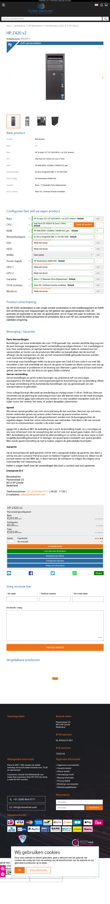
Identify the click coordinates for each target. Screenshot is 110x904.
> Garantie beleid (63, 768)
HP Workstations (35, 26)
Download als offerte (55, 556)
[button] (101, 47)
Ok (19, 870)
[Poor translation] (10, 872)
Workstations (20, 26)
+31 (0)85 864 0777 (22, 799)
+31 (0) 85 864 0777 (37, 491)
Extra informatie (38, 870)
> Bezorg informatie (65, 777)
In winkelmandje (55, 546)
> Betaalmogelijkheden (66, 787)
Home (9, 26)
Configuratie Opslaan (55, 561)
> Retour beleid (62, 771)
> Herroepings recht (65, 774)
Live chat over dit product (55, 551)
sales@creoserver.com (33, 494)
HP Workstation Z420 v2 (55, 26)
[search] (105, 19)
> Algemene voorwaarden (67, 765)
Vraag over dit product (55, 565)
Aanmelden (94, 807)
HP (36, 146)
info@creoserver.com (23, 807)
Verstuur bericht (55, 647)
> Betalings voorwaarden (67, 784)
